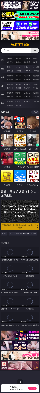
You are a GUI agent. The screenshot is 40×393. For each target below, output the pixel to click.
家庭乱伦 (18, 93)
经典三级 (18, 79)
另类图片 (36, 88)
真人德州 (18, 58)
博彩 (2, 60)
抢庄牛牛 (36, 62)
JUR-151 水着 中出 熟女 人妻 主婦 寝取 (23, 234)
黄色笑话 (27, 97)
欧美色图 (27, 84)
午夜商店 (18, 102)
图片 (2, 86)
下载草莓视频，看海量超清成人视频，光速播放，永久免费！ (20, 226)
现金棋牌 (27, 62)
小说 (2, 94)
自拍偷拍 (18, 67)
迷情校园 (10, 97)
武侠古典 (36, 93)
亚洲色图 (18, 84)
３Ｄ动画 (36, 67)
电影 (2, 77)
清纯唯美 (18, 88)
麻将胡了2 (10, 62)
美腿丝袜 (10, 88)
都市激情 (10, 93)
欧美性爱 (36, 76)
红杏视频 (10, 105)
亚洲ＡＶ (10, 67)
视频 (2, 68)
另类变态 (36, 79)
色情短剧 (18, 105)
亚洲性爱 (10, 76)
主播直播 (27, 71)
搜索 (35, 50)
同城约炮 (10, 102)
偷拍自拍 (18, 76)
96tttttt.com (20, 45)
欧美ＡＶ (27, 67)
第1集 (4, 234)
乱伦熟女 (27, 79)
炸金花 (18, 62)
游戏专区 (36, 58)
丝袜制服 (18, 71)
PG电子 (9, 58)
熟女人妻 (10, 71)
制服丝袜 (10, 79)
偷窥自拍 (10, 84)
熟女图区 (27, 88)
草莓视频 (27, 102)
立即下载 (32, 388)
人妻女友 (27, 93)
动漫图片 (36, 84)
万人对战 (27, 58)
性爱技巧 (36, 97)
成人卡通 (27, 76)
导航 (2, 103)
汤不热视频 (35, 102)
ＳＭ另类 (36, 71)
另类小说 (18, 97)
